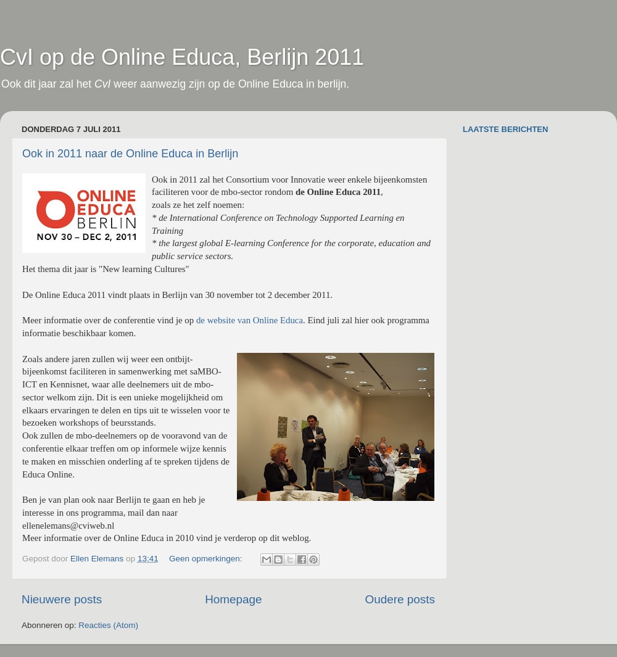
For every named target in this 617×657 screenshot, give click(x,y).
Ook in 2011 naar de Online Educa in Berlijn (130, 153)
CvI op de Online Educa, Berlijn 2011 (182, 57)
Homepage (233, 599)
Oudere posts (400, 599)
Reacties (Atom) (108, 625)
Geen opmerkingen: (206, 558)
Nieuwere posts (62, 599)
